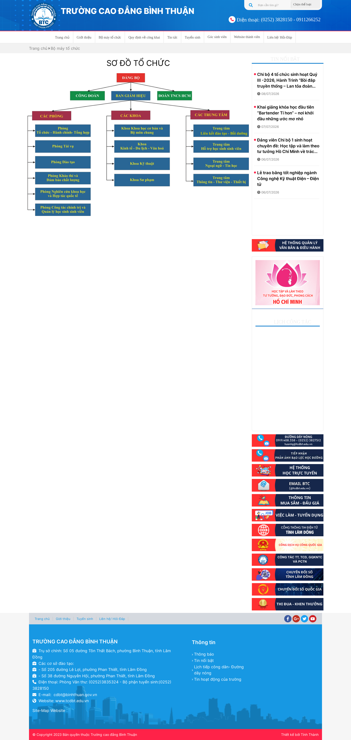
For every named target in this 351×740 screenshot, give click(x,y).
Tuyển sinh (192, 37)
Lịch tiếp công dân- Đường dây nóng (219, 670)
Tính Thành (310, 734)
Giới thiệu (84, 37)
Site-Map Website (48, 710)
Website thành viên (247, 37)
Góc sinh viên (217, 37)
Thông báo (204, 654)
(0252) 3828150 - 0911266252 (291, 19)
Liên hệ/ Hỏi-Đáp (279, 37)
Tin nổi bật (204, 660)
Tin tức (172, 37)
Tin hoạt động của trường (217, 679)
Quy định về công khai (144, 37)
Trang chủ (62, 37)
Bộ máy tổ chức (110, 37)
